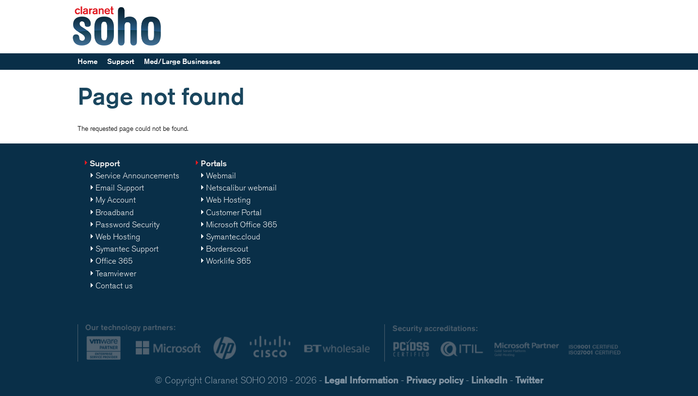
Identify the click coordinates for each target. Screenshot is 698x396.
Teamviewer (115, 273)
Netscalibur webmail (241, 187)
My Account (115, 200)
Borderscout (227, 248)
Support (120, 61)
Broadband (114, 212)
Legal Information (361, 379)
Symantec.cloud (233, 236)
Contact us (114, 285)
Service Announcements (137, 175)
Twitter (529, 379)
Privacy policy (434, 379)
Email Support (119, 187)
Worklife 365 (228, 261)
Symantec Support (127, 248)
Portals (214, 163)
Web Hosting (117, 236)
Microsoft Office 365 (241, 224)
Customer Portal (234, 212)
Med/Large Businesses (182, 61)
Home (87, 61)
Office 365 (114, 261)
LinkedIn (489, 379)
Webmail (221, 175)
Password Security (127, 224)
